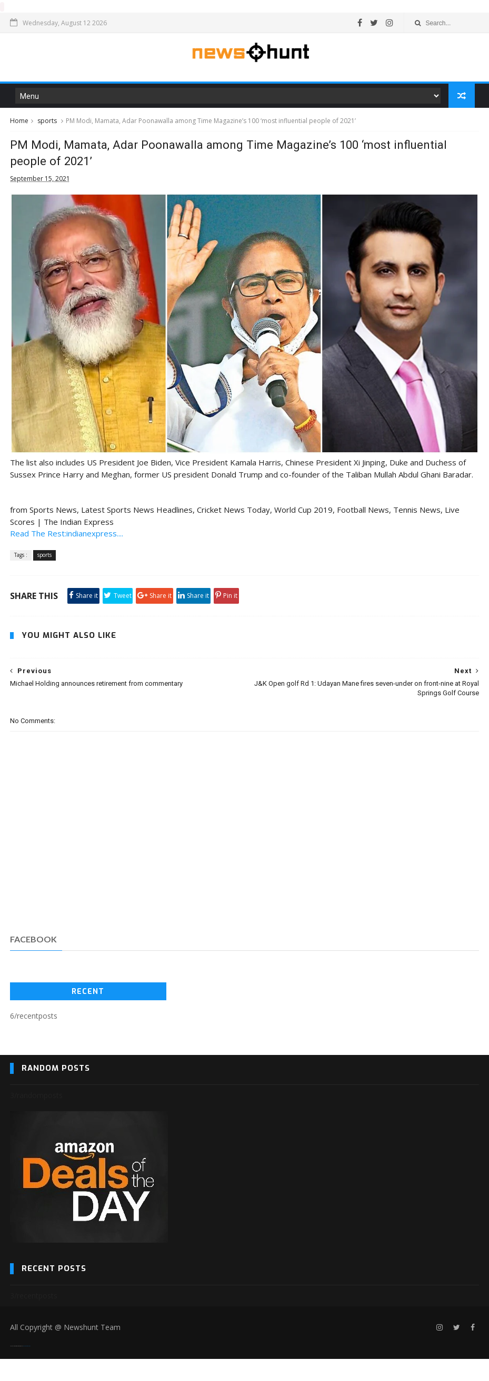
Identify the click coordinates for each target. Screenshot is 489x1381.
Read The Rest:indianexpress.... (66, 555)
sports (47, 127)
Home (19, 127)
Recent (88, 1013)
